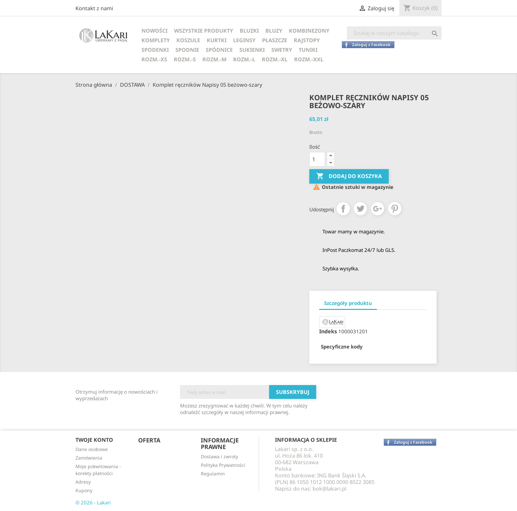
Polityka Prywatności (223, 465)
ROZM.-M (214, 59)
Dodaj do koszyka (349, 176)
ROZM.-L (244, 59)
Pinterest (394, 208)
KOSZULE (188, 40)
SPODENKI (155, 49)
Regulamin (213, 473)
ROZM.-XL (275, 59)
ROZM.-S (185, 59)
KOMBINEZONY (309, 30)
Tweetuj (360, 208)
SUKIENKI (252, 49)
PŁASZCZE (274, 40)
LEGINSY (244, 40)
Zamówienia (89, 458)
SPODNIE (187, 49)
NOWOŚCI (154, 30)
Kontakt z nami (94, 8)
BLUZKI (249, 30)
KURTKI (217, 40)
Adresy (83, 482)
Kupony (84, 490)
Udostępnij (343, 208)
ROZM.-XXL (308, 59)
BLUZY (273, 30)
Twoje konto (94, 439)
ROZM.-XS (154, 59)
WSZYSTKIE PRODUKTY (203, 30)
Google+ (377, 208)
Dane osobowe (92, 449)
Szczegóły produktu (348, 303)
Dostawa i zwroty (219, 456)
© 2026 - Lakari (93, 502)
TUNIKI (308, 49)
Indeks (328, 331)
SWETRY (281, 49)
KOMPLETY (155, 40)
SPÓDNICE (219, 49)
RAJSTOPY (307, 40)
